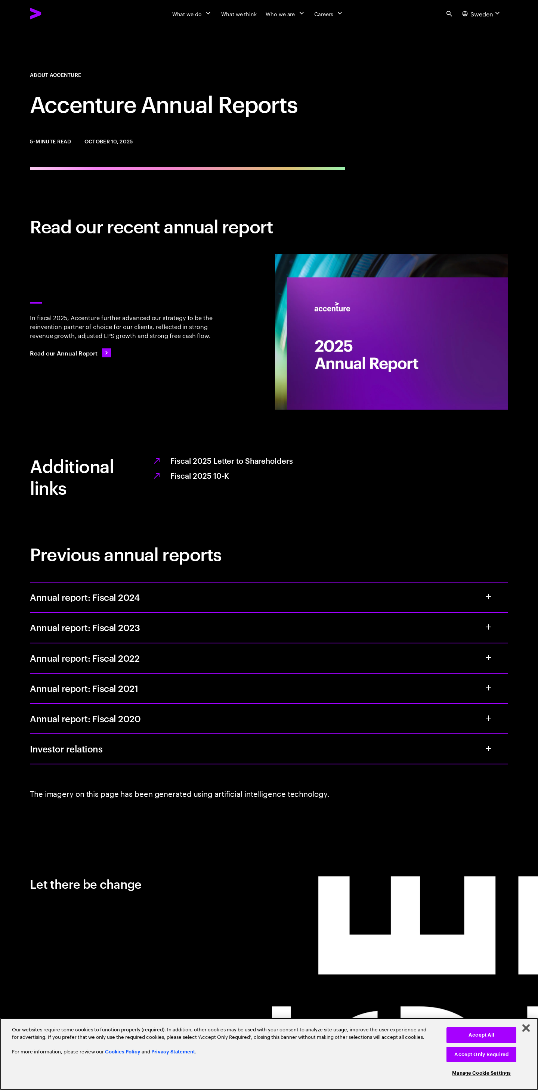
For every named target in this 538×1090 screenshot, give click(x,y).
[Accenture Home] (52, 13)
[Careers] (329, 13)
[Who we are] (285, 13)
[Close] (526, 1028)
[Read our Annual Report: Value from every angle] (70, 353)
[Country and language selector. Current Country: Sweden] (482, 13)
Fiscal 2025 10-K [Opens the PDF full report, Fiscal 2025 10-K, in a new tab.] (199, 475)
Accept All (481, 1034)
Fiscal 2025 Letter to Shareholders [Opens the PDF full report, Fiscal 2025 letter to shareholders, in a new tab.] (231, 460)
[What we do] (192, 13)
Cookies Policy (122, 1051)
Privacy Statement (173, 1051)
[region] (269, 1054)
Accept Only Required (481, 1054)
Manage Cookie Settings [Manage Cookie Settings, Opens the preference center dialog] (481, 1073)
